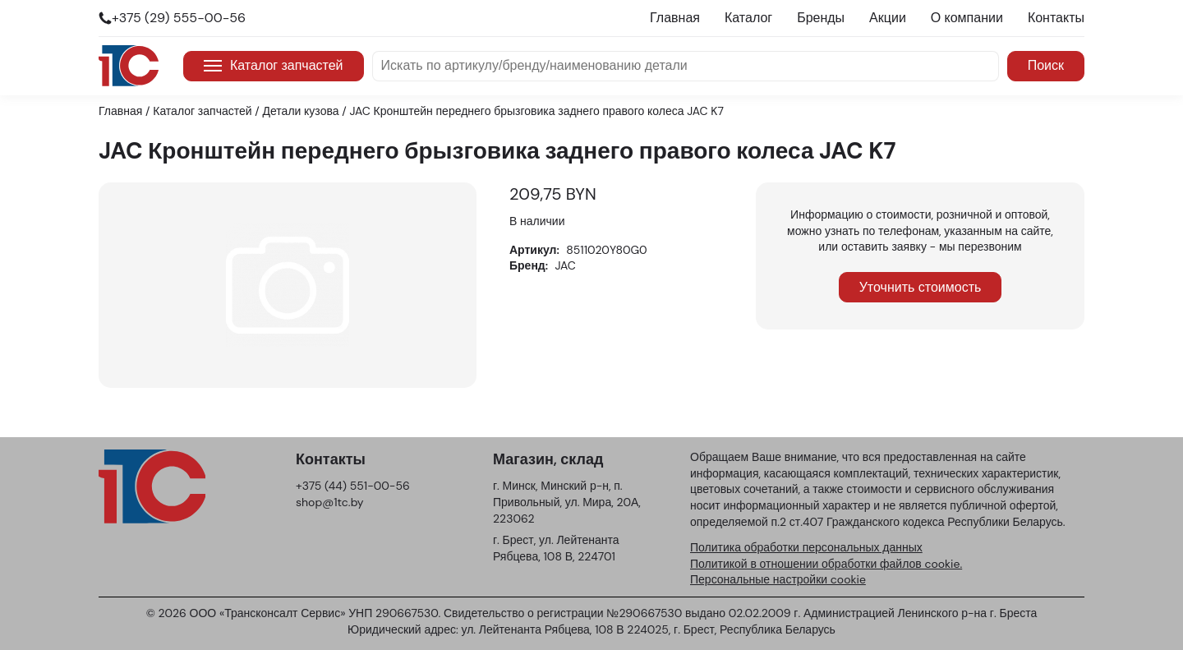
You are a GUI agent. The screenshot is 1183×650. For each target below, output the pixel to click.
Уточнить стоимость (920, 287)
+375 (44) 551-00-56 (353, 485)
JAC (565, 265)
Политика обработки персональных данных (806, 547)
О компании (967, 17)
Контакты (1056, 17)
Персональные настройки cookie (778, 579)
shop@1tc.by (330, 502)
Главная (675, 17)
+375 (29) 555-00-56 (179, 17)
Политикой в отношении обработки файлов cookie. (826, 563)
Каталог (748, 17)
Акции (887, 17)
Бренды (821, 17)
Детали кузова (301, 111)
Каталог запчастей (273, 65)
